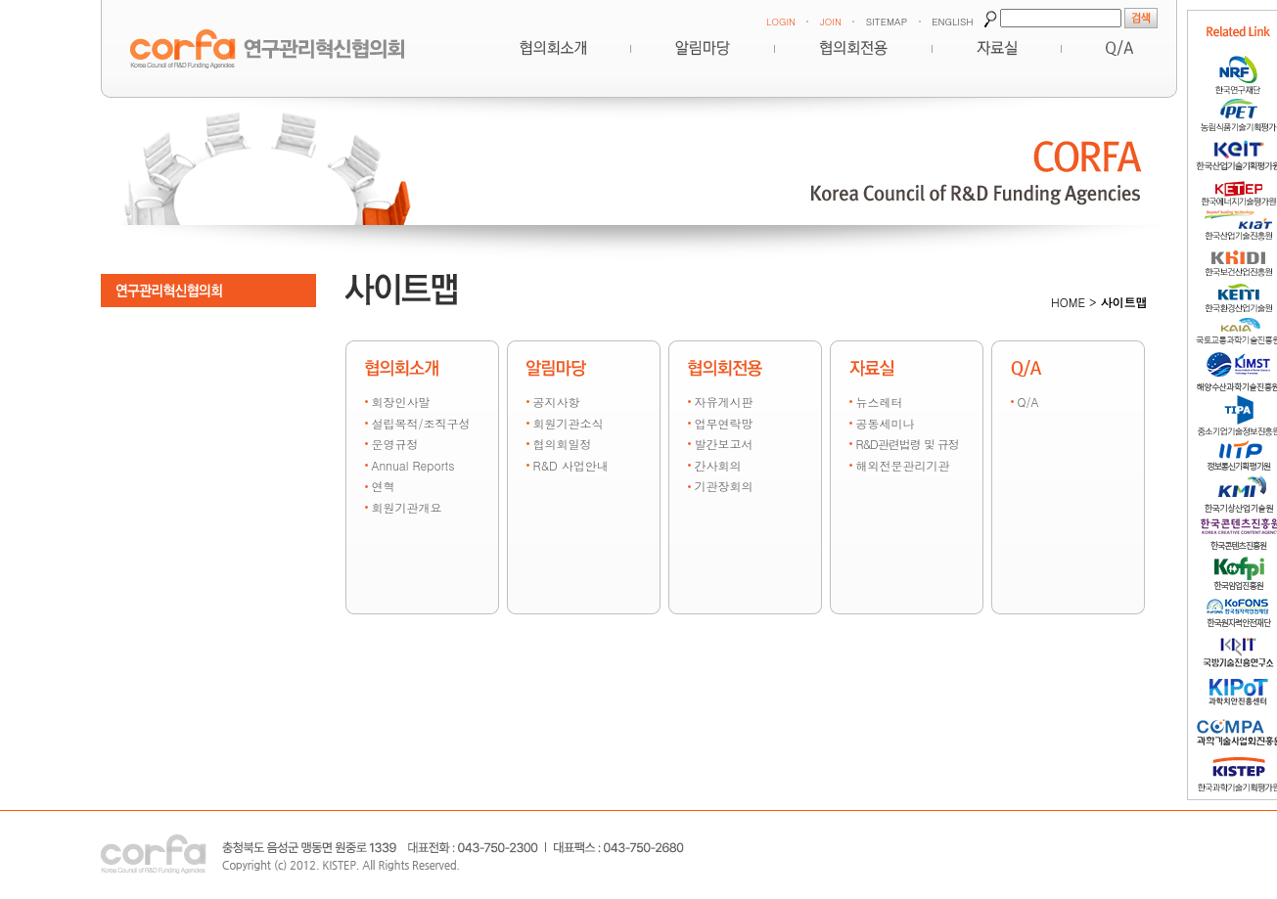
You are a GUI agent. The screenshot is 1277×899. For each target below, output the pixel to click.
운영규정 (395, 443)
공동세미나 (885, 423)
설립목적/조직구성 (421, 423)
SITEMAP (886, 21)
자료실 (997, 48)
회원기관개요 (407, 507)
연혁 (383, 485)
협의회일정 (562, 443)
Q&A (1119, 48)
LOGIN (781, 21)
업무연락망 (724, 423)
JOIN (831, 21)
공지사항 (556, 401)
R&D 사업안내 (571, 465)
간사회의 (718, 465)
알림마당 (702, 48)
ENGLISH (952, 21)
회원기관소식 (568, 423)
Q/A (1028, 401)
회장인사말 (401, 401)
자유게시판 (724, 401)
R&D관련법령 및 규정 (907, 443)
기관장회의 (724, 485)
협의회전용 (853, 48)
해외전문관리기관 (903, 465)
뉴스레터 (879, 401)
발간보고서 (724, 443)
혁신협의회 (553, 48)
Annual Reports (413, 465)
